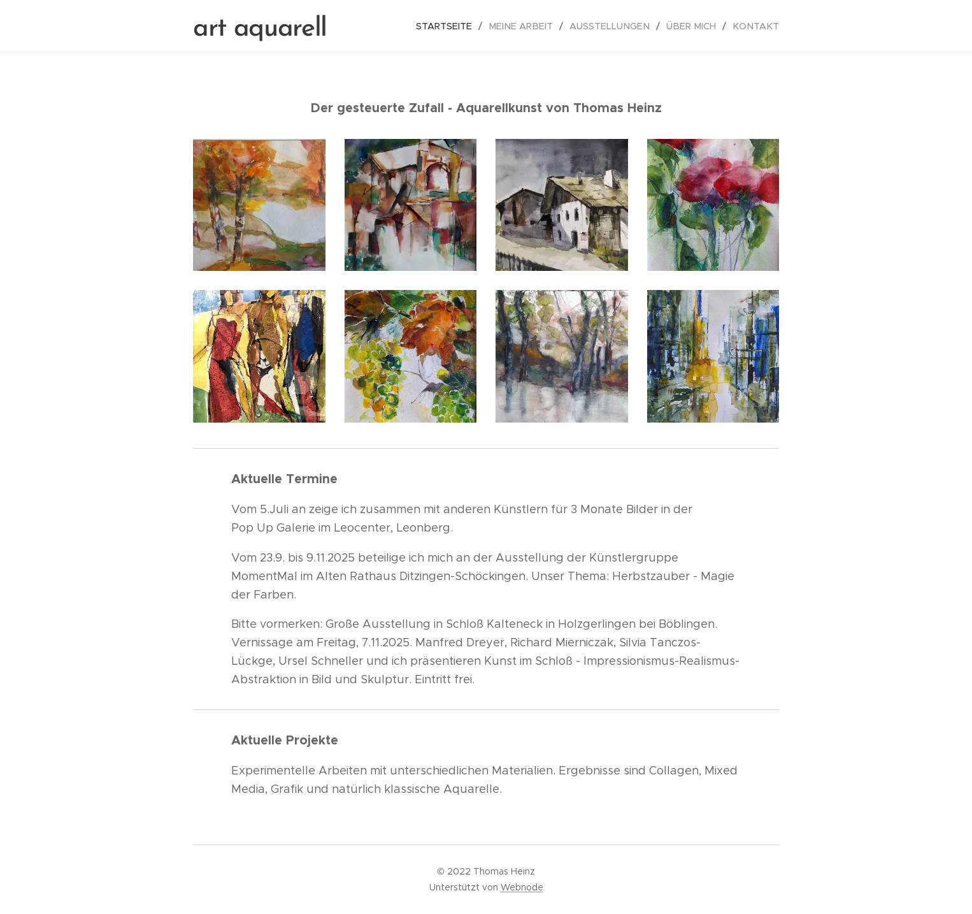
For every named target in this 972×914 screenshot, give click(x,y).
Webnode (522, 887)
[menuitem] (460, 26)
